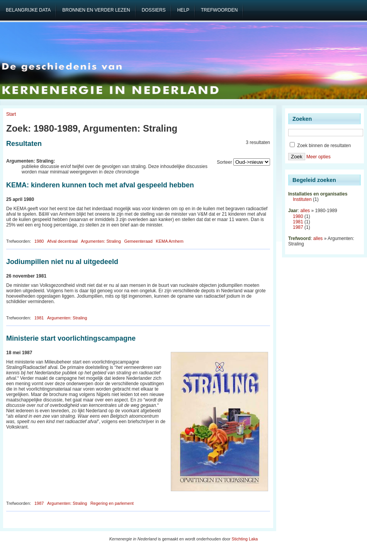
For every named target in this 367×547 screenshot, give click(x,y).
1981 (39, 318)
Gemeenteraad (138, 241)
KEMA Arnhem (170, 241)
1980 (39, 241)
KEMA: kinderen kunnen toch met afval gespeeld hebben (100, 185)
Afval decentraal (62, 241)
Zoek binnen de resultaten (320, 145)
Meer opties (318, 156)
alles (305, 210)
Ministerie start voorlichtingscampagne (71, 338)
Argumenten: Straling (101, 241)
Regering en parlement (112, 503)
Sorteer (224, 162)
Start (11, 114)
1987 (39, 503)
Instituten (302, 199)
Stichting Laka (245, 539)
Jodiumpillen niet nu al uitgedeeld (62, 262)
